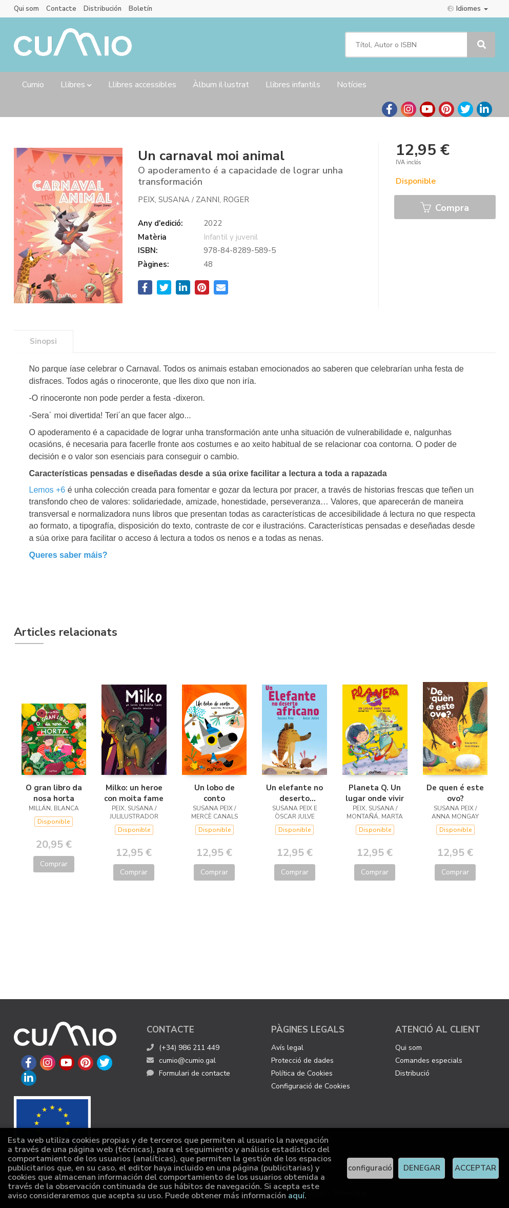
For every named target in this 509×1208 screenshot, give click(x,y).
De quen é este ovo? (455, 793)
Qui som (26, 8)
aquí (296, 1195)
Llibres (76, 84)
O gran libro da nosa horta (54, 793)
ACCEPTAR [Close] (475, 1168)
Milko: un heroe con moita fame (134, 793)
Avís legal (287, 1048)
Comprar (54, 864)
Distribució (412, 1073)
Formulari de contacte (188, 1073)
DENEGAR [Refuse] (421, 1168)
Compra (444, 208)
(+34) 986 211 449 (189, 1048)
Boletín (140, 8)
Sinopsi (43, 341)
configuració (370, 1168)
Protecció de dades (302, 1060)
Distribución (102, 8)
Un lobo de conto (214, 793)
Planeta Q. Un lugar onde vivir (374, 793)
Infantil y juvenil (230, 237)
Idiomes (467, 8)
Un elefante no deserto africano (294, 793)
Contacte (61, 8)
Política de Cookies (302, 1073)
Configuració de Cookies (310, 1086)
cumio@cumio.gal (181, 1060)
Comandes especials (428, 1060)
